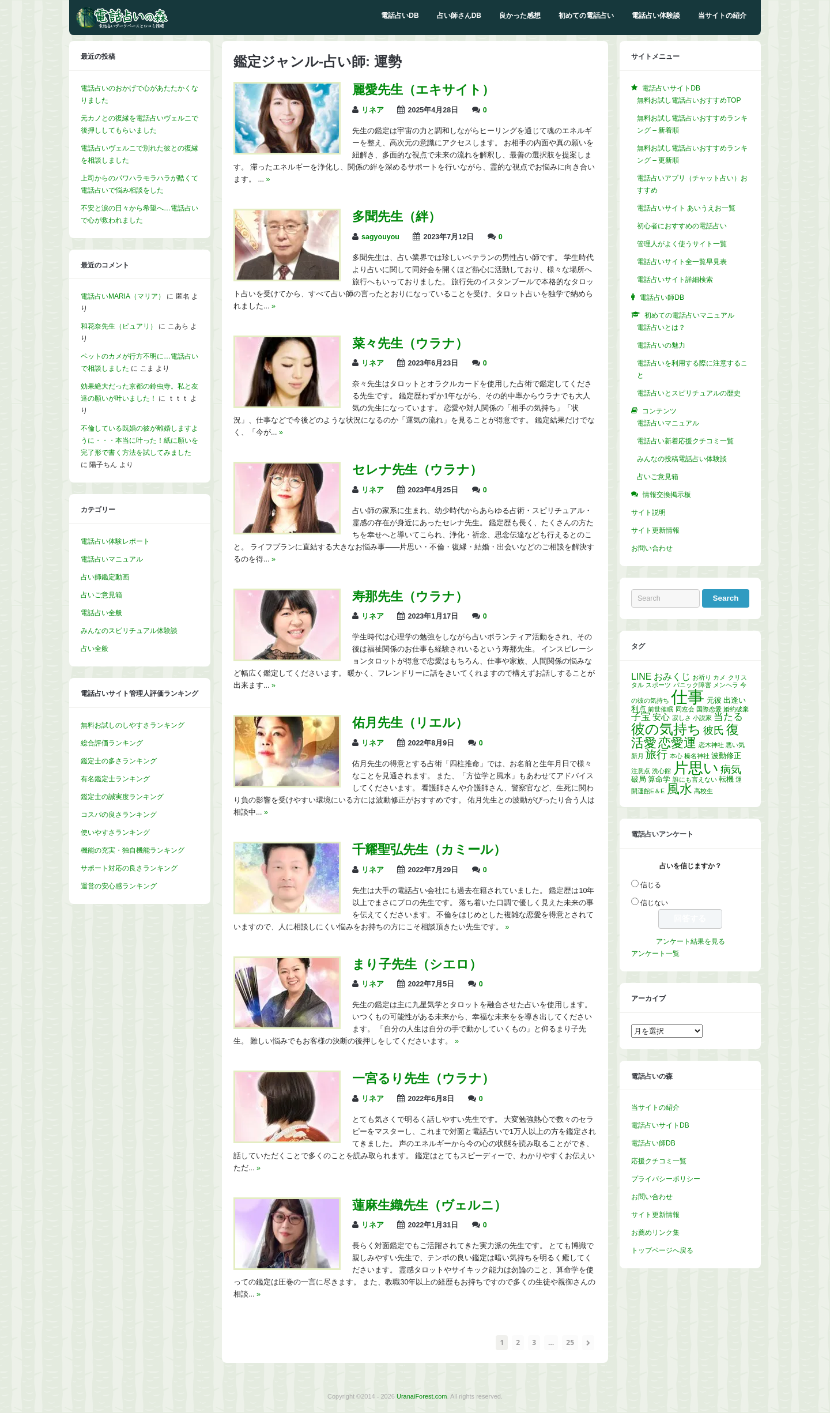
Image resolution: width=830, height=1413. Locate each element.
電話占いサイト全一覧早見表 (682, 262)
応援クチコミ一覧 (658, 1161)
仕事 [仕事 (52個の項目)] (687, 696)
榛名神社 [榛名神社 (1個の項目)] (697, 755)
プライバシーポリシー (665, 1179)
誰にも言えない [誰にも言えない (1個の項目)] (695, 779)
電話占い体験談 (656, 16)
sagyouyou (380, 237)
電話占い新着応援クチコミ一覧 (685, 441)
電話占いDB (399, 16)
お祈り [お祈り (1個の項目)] (701, 677)
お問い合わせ (652, 548)
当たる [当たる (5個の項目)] (728, 716)
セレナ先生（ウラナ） (417, 469)
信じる (650, 885)
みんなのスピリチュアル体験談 (129, 631)
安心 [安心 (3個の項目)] (661, 717)
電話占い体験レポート (115, 541)
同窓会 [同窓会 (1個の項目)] (685, 709)
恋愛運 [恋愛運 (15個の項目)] (677, 743)
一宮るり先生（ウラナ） (423, 1078)
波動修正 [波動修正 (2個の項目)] (726, 755)
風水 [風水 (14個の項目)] (679, 789)
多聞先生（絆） (396, 216)
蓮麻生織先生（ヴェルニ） (429, 1205)
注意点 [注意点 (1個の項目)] (640, 770)
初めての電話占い (586, 16)
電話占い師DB (653, 1143)
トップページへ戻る (662, 1250)
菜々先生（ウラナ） (410, 343)
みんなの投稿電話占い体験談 (682, 459)
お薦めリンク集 (655, 1233)
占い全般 (94, 649)
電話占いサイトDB (660, 1125)
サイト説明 (648, 512)
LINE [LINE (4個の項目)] (641, 676)
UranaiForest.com (422, 1396)
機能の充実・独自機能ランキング (132, 850)
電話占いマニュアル (112, 559)
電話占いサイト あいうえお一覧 (686, 208)
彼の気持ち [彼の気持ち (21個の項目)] (666, 729)
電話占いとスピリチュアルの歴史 (689, 393)
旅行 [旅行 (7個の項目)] (656, 754)
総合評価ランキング (112, 743)
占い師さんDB (459, 16)
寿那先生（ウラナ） (410, 596)
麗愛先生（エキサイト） (423, 89)
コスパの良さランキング (119, 815)
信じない (654, 903)
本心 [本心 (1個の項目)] (676, 755)
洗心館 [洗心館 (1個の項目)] (661, 770)
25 (570, 1342)
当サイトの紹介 (722, 16)
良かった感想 (520, 16)
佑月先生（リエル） (410, 722)
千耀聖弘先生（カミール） (429, 849)
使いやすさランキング (115, 832)
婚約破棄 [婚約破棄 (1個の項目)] (736, 709)
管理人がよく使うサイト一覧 (682, 244)
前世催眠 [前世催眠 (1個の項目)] (660, 709)
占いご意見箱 (101, 595)
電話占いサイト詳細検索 (675, 280)
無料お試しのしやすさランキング (132, 725)
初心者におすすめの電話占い (682, 226)
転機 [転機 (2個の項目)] (726, 779)
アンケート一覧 (655, 953)
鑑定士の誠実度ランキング (122, 797)
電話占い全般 (101, 613)
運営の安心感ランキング (119, 886)
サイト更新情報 (655, 530)
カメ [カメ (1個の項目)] (719, 677)
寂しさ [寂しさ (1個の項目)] (681, 717)
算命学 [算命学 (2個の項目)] (659, 779)
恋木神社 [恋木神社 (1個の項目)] (711, 744)
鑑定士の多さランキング (119, 761)
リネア (372, 110)
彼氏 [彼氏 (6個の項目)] (713, 730)
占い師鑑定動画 (105, 577)
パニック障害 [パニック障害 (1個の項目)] (692, 684)
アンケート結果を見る (690, 941)
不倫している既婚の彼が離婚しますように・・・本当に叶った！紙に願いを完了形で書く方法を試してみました (139, 440)
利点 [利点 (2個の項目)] (638, 708)
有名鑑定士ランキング (115, 779)
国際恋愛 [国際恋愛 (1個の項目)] (709, 709)
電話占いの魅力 (661, 345)
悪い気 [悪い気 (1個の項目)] (735, 744)
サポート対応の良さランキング (129, 868)
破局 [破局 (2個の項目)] (638, 779)
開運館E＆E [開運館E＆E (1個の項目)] (648, 790)
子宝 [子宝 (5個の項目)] (641, 716)
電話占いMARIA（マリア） (123, 296)
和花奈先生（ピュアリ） (119, 326)
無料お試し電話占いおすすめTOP (689, 100)
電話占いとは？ (661, 327)
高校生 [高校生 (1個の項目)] (703, 790)
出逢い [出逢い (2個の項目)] (734, 700)
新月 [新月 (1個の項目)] (637, 755)
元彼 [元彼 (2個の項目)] (714, 700)
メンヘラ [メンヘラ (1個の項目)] (725, 684)
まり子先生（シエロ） (417, 964)
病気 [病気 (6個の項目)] (730, 769)
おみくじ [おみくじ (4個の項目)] (672, 676)
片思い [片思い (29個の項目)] (696, 768)
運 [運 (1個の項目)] (738, 779)
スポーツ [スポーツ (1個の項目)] (658, 684)
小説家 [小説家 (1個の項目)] (702, 717)
